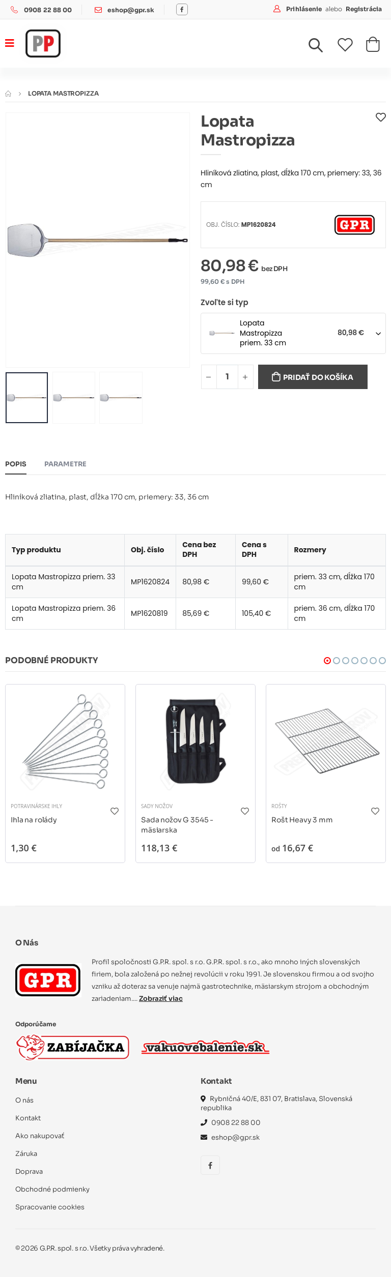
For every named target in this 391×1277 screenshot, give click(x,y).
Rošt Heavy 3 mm (302, 819)
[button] (322, 48)
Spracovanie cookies (50, 1207)
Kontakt (28, 1118)
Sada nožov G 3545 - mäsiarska (177, 825)
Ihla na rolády (34, 819)
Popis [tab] (15, 464)
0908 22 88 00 (48, 10)
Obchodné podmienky (52, 1189)
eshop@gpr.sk (130, 10)
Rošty (279, 806)
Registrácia (364, 9)
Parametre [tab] (65, 464)
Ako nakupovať (39, 1136)
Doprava (29, 1171)
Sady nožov (157, 806)
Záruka (26, 1153)
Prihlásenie (304, 9)
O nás (24, 1100)
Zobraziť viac (161, 998)
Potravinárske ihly (36, 806)
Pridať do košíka (318, 377)
